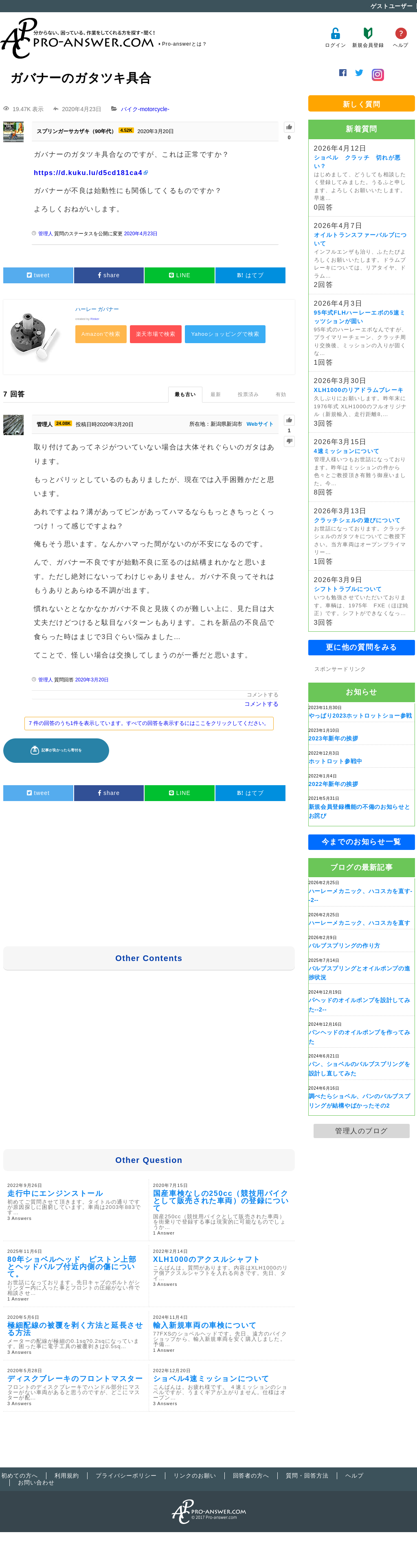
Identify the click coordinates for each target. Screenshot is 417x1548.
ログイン (335, 37)
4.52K (126, 130)
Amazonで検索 (101, 334)
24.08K (63, 423)
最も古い (185, 394)
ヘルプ (401, 37)
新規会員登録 (368, 37)
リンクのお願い (194, 1475)
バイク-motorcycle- (145, 109)
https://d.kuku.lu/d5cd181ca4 (88, 172)
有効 (281, 394)
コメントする (263, 695)
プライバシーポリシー (126, 1475)
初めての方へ (19, 1475)
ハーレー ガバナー (97, 309)
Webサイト (259, 424)
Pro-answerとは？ (184, 44)
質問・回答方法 (307, 1475)
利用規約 (67, 1475)
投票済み (248, 394)
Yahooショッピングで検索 (225, 334)
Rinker (94, 319)
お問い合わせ (36, 1482)
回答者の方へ (251, 1475)
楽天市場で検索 (156, 334)
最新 (216, 394)
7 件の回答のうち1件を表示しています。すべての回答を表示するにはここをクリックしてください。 (149, 723)
